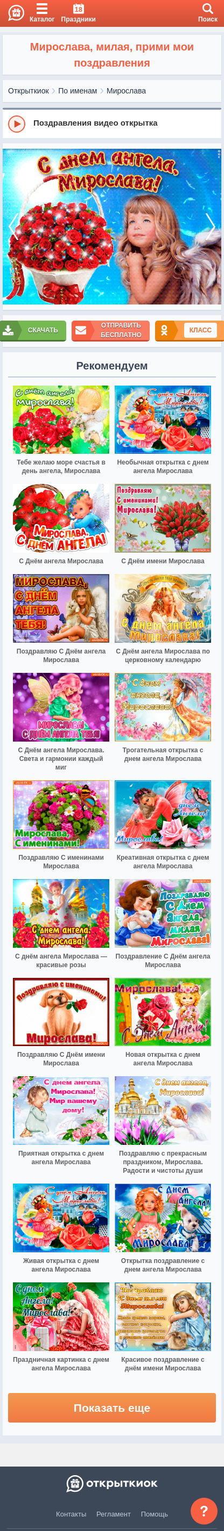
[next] (210, 226)
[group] (112, 123)
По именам (77, 90)
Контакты (71, 1514)
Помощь (154, 1514)
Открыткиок (28, 90)
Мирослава (126, 90)
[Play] (16, 124)
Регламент (113, 1514)
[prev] (13, 226)
